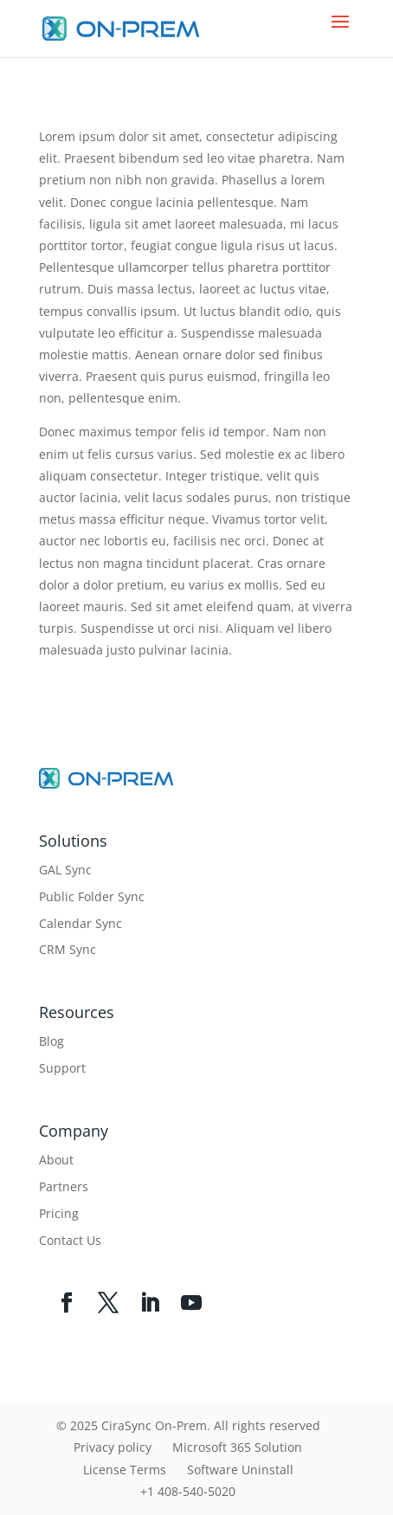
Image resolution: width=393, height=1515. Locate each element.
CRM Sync (67, 949)
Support (62, 1068)
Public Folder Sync (92, 896)
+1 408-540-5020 (187, 1491)
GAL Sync (65, 869)
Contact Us (70, 1240)
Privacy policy (112, 1447)
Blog (51, 1041)
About (56, 1159)
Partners (63, 1186)
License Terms (124, 1469)
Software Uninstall (240, 1469)
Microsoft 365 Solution (237, 1447)
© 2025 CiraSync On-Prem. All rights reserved (188, 1425)
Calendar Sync (80, 923)
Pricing (59, 1213)
